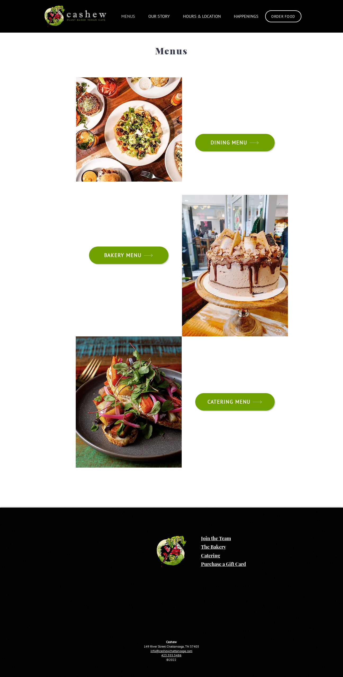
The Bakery (213, 547)
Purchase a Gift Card (223, 564)
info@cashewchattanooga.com (171, 651)
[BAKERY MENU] (128, 255)
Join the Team (216, 538)
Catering (210, 555)
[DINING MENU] (235, 142)
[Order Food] (283, 16)
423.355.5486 (171, 655)
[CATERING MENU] (235, 402)
